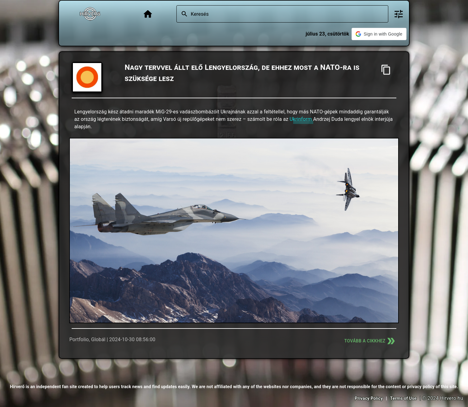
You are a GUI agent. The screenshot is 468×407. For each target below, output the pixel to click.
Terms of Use (403, 398)
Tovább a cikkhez (370, 341)
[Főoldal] (148, 14)
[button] (379, 34)
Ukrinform (300, 119)
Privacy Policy (369, 398)
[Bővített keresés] (399, 14)
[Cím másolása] (386, 70)
